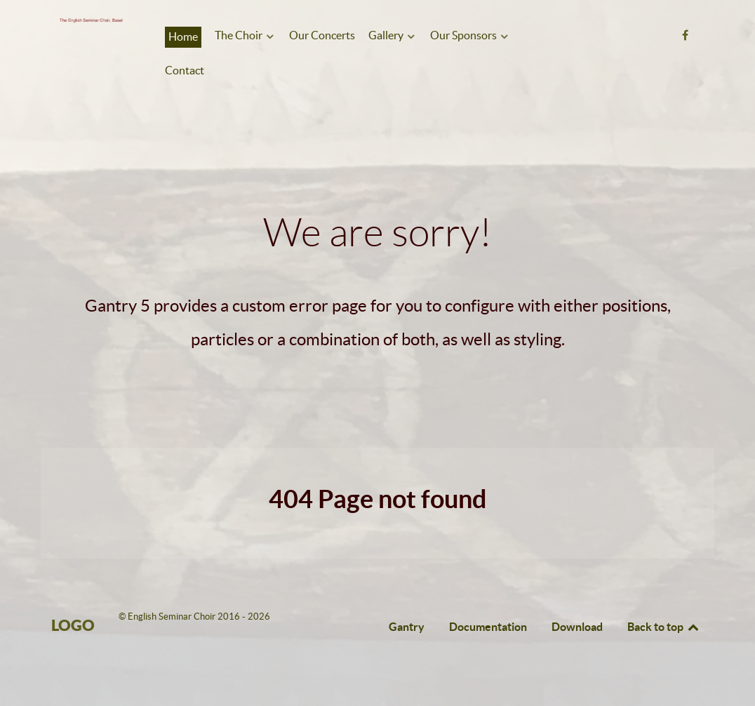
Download (577, 626)
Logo (73, 625)
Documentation (488, 626)
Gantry (407, 626)
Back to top (663, 626)
